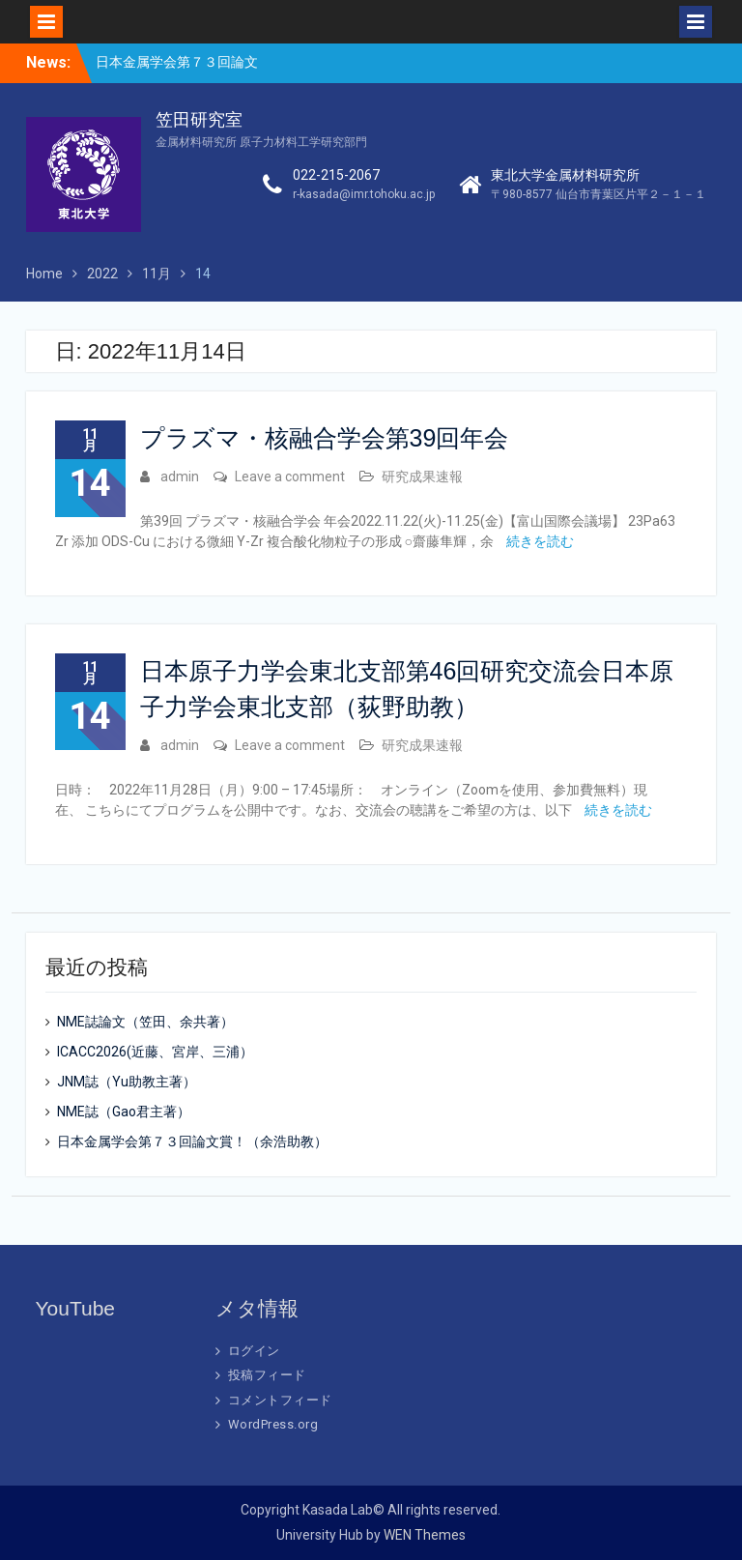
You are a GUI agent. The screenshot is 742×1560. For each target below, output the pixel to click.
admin (179, 476)
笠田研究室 (199, 120)
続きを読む (540, 541)
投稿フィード (267, 1375)
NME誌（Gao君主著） (123, 1111)
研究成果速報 (422, 476)
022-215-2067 (336, 175)
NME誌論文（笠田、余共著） (145, 1021)
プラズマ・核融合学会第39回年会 (324, 437)
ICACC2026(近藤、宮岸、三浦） (155, 1051)
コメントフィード (280, 1400)
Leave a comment (290, 476)
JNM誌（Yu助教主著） (126, 1081)
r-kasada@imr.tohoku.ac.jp (364, 194)
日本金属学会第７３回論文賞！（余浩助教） (192, 1141)
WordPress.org (273, 1424)
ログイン (254, 1350)
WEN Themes (425, 1535)
